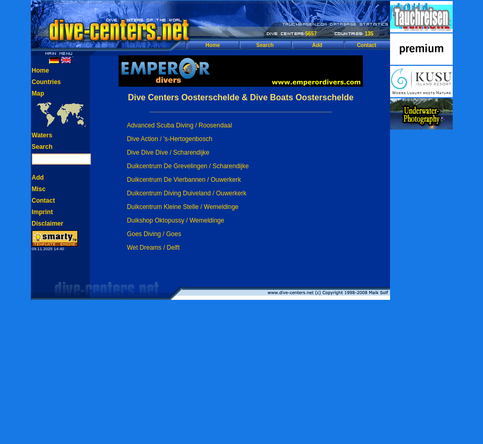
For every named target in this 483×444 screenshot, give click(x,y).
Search (265, 45)
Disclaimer (48, 223)
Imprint (42, 212)
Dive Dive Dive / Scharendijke (168, 152)
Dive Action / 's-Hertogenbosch (170, 139)
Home (213, 45)
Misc (39, 189)
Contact (366, 45)
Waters (42, 135)
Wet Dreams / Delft (153, 247)
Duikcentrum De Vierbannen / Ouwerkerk (184, 179)
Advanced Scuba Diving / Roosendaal (179, 125)
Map (38, 93)
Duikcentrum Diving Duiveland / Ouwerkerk (186, 193)
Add (317, 45)
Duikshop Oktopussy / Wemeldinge (176, 220)
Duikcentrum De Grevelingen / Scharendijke (188, 166)
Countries (46, 82)
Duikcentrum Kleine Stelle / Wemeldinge (183, 207)
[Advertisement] (421, 287)
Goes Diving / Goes (154, 234)
